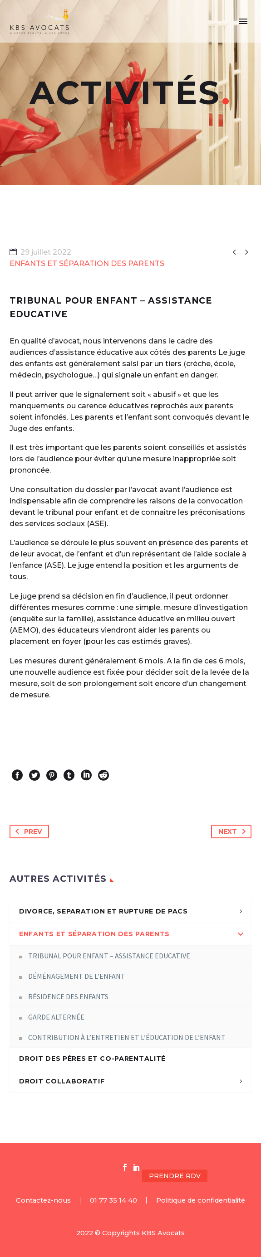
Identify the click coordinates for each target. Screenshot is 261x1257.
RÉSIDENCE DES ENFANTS (68, 996)
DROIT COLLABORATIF (62, 1081)
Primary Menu (243, 21)
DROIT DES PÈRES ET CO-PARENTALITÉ (92, 1058)
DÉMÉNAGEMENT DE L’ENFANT (76, 976)
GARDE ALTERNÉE (56, 1016)
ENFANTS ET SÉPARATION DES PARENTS (94, 934)
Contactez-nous (43, 1200)
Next (233, 831)
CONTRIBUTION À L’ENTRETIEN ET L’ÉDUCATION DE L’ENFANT (127, 1037)
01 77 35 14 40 (113, 1200)
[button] (230, 1176)
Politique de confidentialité (200, 1200)
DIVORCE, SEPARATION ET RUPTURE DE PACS (103, 911)
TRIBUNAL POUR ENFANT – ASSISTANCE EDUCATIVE (109, 955)
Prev (27, 831)
